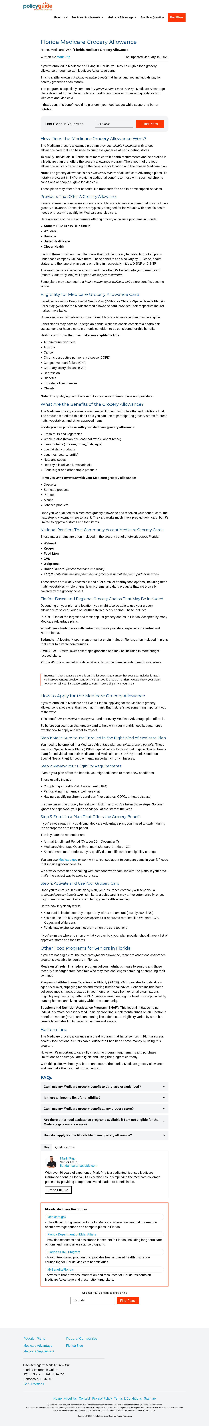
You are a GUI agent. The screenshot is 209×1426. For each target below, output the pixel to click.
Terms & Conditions (128, 1398)
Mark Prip (63, 57)
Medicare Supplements (86, 17)
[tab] (46, 1147)
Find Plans (176, 17)
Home (45, 50)
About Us (59, 17)
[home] (37, 6)
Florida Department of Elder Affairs (71, 1234)
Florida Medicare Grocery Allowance (101, 50)
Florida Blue (74, 1345)
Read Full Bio (58, 1190)
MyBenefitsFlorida (60, 1269)
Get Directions (33, 1384)
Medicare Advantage (120, 17)
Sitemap (150, 1398)
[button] (60, 17)
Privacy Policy (102, 1398)
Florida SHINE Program (63, 1252)
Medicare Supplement (38, 1351)
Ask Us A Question (152, 17)
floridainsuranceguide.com (78, 1165)
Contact (84, 1398)
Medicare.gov (68, 859)
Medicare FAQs (61, 50)
